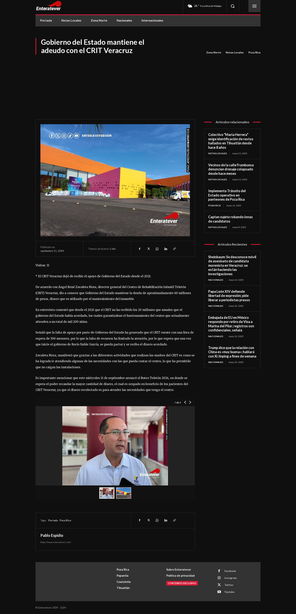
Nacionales (215, 279)
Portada (53, 520)
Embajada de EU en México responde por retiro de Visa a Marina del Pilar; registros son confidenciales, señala (231, 323)
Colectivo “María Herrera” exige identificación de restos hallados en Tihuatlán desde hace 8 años (230, 141)
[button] (233, 6)
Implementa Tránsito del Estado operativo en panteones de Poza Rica (227, 195)
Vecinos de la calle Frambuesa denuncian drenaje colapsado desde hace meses (231, 169)
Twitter (229, 584)
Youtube (229, 591)
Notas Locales (235, 52)
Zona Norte (213, 52)
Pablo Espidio (51, 535)
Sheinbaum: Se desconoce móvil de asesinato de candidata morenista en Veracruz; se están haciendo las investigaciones (232, 265)
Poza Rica (254, 52)
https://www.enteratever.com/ (55, 542)
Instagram (230, 577)
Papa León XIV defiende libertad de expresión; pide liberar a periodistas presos (229, 295)
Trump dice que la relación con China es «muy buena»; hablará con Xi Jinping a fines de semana (232, 352)
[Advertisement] (148, 83)
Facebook (230, 570)
